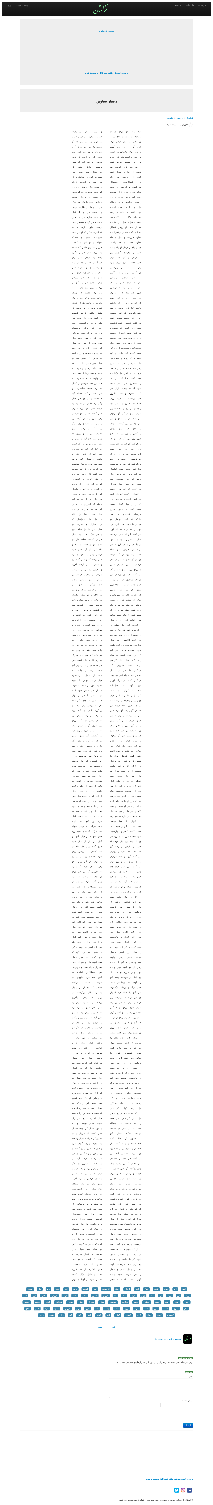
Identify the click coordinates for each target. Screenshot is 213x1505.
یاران (61, 1315)
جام (152, 1296)
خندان (84, 1296)
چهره (87, 1309)
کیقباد (159, 1315)
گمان (118, 1315)
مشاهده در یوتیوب (106, 31)
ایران (75, 1289)
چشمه (106, 1309)
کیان (27, 1309)
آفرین (156, 1289)
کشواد (56, 1309)
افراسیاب (105, 1289)
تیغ (160, 1296)
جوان (133, 1296)
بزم (48, 1289)
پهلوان (136, 1309)
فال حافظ (189, 5)
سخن (157, 1302)
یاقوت (51, 1315)
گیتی (79, 1315)
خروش (105, 1296)
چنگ (96, 1309)
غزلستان (202, 5)
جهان (143, 1296)
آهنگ (146, 1289)
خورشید (54, 1296)
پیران (126, 1309)
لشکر (47, 1302)
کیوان (149, 1315)
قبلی (113, 1327)
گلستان (128, 1315)
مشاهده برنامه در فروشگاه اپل (167, 1339)
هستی (165, 1309)
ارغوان (127, 1289)
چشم (117, 1309)
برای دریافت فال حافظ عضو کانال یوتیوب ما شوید (106, 73)
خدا (115, 1296)
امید (95, 1289)
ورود (9, 5)
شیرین (70, 1302)
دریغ (34, 1296)
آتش (183, 1289)
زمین (167, 1302)
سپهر (136, 1302)
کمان (37, 1309)
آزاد (175, 1289)
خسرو (94, 1296)
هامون (176, 1309)
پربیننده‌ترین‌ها (22, 5)
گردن (139, 1315)
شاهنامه (170, 118)
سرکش (146, 1302)
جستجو (178, 5)
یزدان (41, 1315)
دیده (25, 1296)
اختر (137, 1289)
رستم (177, 1302)
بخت (57, 1289)
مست (37, 1302)
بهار (39, 1289)
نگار (185, 1309)
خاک (124, 1296)
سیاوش (125, 1302)
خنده (74, 1296)
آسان (166, 1289)
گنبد (108, 1315)
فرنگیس (59, 1302)
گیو (70, 1315)
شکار (81, 1302)
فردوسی (179, 118)
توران (169, 1296)
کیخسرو (170, 1315)
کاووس (67, 1309)
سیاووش (113, 1302)
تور (178, 1296)
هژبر (155, 1309)
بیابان (187, 1296)
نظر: (191, 1376)
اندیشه (85, 1289)
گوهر (89, 1315)
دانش (43, 1296)
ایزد (66, 1289)
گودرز (99, 1315)
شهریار (91, 1302)
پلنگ (146, 1309)
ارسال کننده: (187, 1400)
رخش (187, 1302)
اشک (117, 1289)
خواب (65, 1296)
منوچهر (26, 1302)
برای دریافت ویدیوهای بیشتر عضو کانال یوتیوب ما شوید (169, 1479)
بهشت (30, 1289)
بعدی (100, 1327)
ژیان (77, 1309)
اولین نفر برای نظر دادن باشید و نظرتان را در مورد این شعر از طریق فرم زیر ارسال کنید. (154, 1362)
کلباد (46, 1309)
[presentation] (170, 1414)
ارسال (188, 1425)
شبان (102, 1302)
